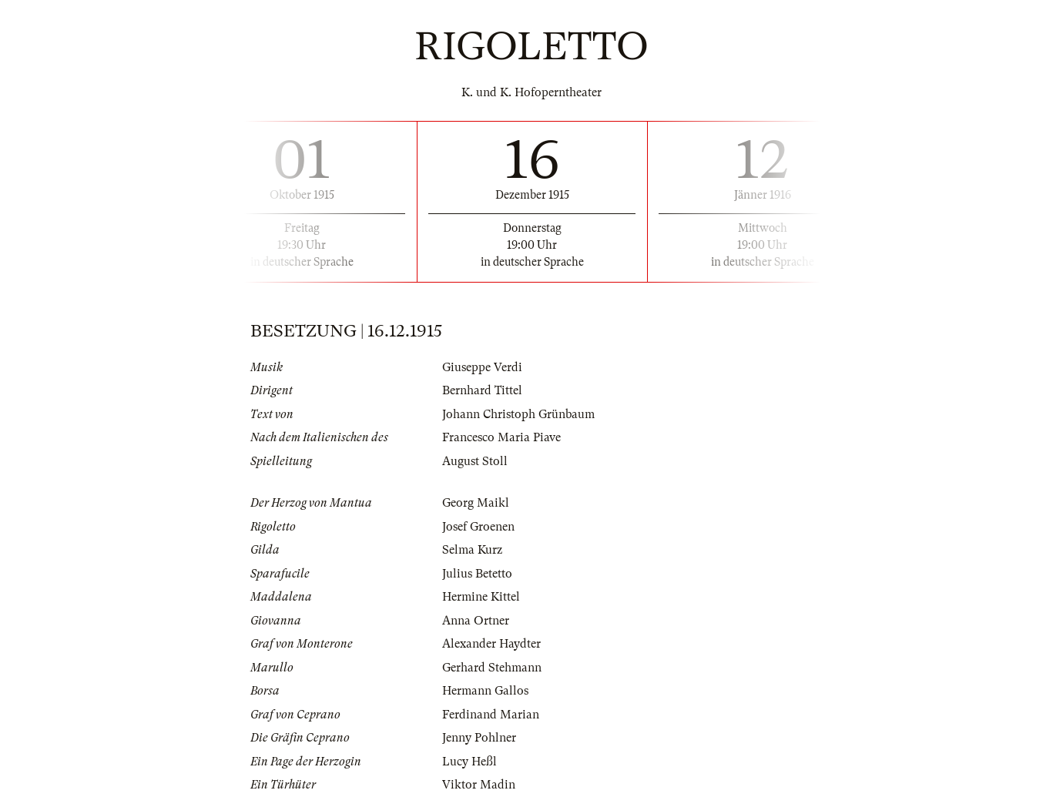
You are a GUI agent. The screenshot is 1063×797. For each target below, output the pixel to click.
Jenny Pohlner (479, 738)
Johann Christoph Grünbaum (518, 414)
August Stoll (475, 461)
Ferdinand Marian (490, 715)
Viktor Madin (478, 785)
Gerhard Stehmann (492, 668)
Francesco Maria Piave (501, 437)
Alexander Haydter (491, 644)
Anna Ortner (475, 621)
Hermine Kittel (481, 597)
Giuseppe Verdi (482, 367)
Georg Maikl (475, 503)
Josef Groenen (478, 527)
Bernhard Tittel (482, 390)
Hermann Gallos (485, 691)
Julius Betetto (477, 574)
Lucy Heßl (469, 762)
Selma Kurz (472, 550)
